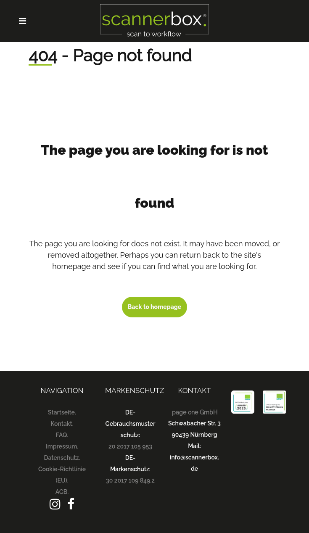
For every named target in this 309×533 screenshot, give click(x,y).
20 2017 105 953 (130, 446)
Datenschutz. (62, 457)
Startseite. (62, 412)
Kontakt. (61, 423)
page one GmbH (194, 412)
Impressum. (62, 446)
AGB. (62, 491)
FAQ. (62, 435)
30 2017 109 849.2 (130, 480)
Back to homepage (155, 306)
